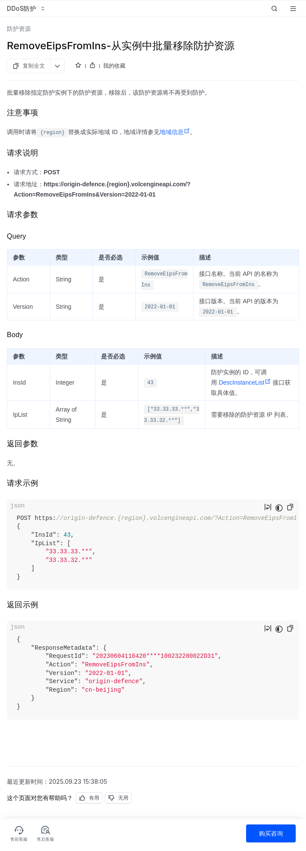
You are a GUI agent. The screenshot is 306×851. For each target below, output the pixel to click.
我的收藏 (114, 65)
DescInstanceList (245, 382)
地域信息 (175, 131)
